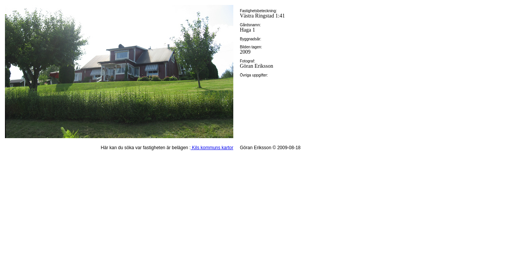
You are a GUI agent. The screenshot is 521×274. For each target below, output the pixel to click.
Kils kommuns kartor (212, 147)
